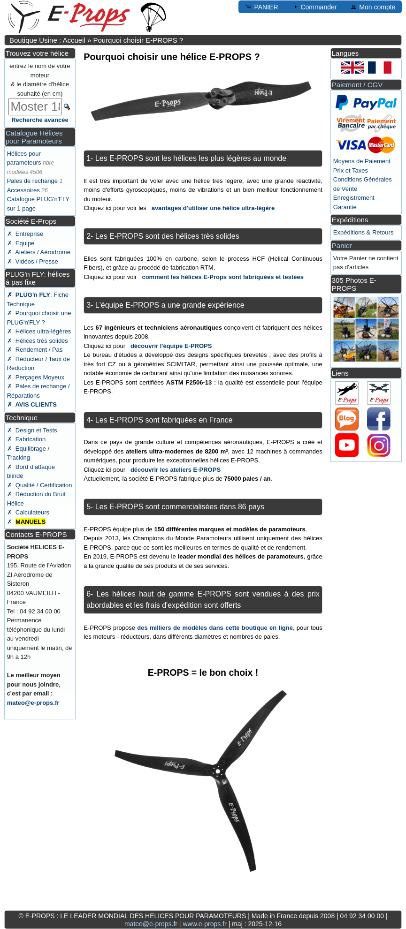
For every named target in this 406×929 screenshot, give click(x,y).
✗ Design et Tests (32, 430)
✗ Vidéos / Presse (32, 261)
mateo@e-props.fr (33, 702)
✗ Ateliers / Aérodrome (38, 252)
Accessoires (23, 190)
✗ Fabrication (26, 439)
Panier (342, 245)
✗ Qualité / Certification (39, 485)
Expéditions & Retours (363, 232)
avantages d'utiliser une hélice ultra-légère (213, 207)
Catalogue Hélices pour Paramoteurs (34, 137)
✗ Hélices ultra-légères (39, 331)
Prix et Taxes (350, 170)
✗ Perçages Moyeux (35, 377)
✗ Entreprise (25, 233)
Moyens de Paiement (362, 161)
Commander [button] (314, 6)
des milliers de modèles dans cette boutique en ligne (215, 627)
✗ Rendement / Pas (35, 349)
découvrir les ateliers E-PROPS (175, 469)
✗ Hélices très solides (37, 340)
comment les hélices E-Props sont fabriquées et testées (223, 276)
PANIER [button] (261, 6)
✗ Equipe (21, 243)
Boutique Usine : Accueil (47, 40)
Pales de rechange (32, 180)
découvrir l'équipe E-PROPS (171, 345)
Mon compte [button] (372, 6)
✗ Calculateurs (28, 512)
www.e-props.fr (204, 924)
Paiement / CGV (357, 85)
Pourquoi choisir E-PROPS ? (138, 40)
